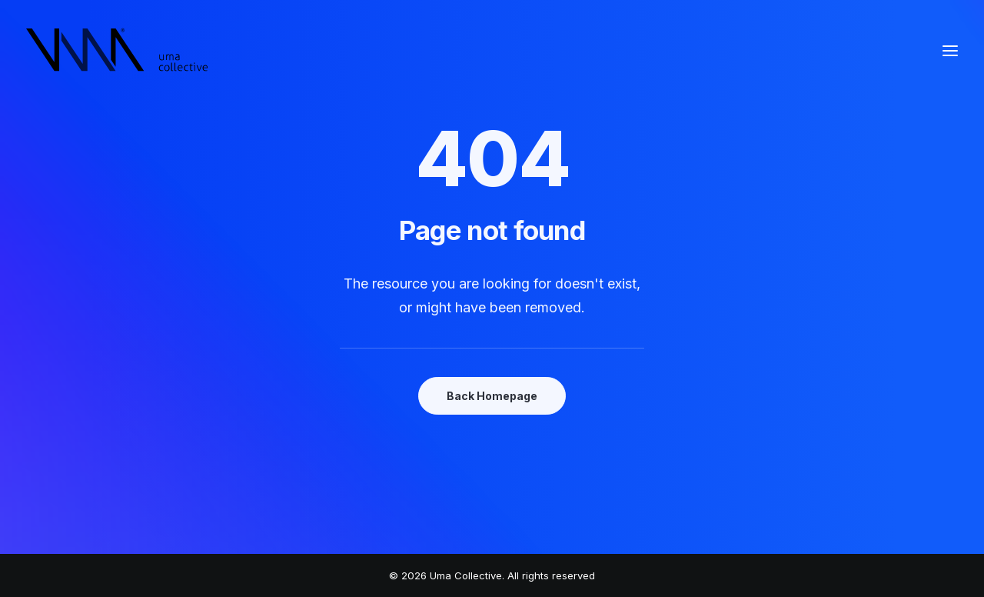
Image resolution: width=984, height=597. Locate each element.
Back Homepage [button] (492, 395)
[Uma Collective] (117, 51)
